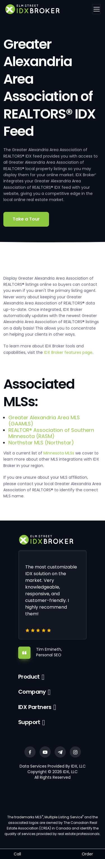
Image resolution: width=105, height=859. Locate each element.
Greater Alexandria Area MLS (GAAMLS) (44, 420)
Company (32, 692)
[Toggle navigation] (96, 9)
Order (87, 854)
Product (29, 677)
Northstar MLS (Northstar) (41, 442)
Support (29, 722)
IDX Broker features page (68, 352)
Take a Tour (26, 219)
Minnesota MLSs (58, 453)
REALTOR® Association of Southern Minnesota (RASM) (51, 433)
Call (17, 854)
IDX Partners (35, 707)
